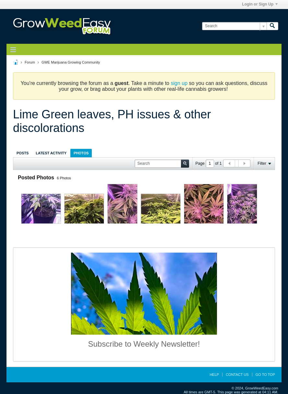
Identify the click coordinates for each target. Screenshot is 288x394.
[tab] (22, 153)
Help (214, 374)
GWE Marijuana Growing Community (71, 62)
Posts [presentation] (23, 153)
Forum (30, 62)
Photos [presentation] (81, 153)
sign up (179, 83)
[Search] (234, 26)
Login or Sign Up (260, 4)
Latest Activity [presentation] (51, 153)
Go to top (265, 374)
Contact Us (237, 374)
